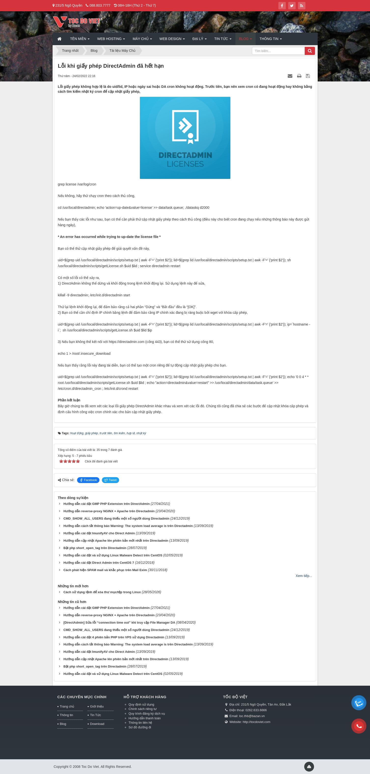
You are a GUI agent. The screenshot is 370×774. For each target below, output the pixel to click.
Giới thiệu (97, 706)
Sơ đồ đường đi (140, 727)
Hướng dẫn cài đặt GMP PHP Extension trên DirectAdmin (106, 504)
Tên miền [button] (80, 40)
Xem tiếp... (304, 576)
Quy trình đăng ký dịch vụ (147, 713)
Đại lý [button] (199, 40)
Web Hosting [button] (111, 40)
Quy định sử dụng (141, 704)
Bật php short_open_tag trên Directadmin (94, 548)
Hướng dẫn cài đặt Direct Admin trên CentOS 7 (98, 562)
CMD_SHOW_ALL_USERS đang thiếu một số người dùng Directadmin (116, 518)
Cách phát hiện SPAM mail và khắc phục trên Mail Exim (105, 570)
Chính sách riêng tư (143, 709)
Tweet (110, 480)
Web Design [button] (172, 40)
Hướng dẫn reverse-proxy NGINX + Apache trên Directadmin (108, 511)
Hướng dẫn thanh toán (145, 718)
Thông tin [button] (271, 40)
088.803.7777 (99, 5)
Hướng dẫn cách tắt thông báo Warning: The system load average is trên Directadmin (128, 526)
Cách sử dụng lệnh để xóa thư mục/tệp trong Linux (102, 592)
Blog (63, 724)
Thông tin (66, 715)
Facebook (88, 480)
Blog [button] (245, 40)
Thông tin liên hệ (140, 722)
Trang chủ (67, 706)
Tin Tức (95, 715)
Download (97, 724)
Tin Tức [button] (223, 40)
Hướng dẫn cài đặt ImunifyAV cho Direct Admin (99, 533)
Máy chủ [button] (142, 40)
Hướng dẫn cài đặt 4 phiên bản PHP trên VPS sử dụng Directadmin (113, 637)
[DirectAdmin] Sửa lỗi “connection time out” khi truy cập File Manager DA (119, 622)
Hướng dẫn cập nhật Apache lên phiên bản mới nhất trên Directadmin (115, 540)
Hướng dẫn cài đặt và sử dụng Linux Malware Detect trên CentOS (112, 555)
